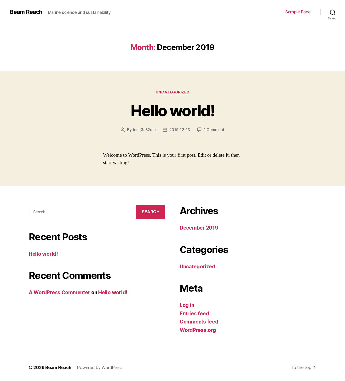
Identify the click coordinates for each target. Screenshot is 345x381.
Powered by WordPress (100, 367)
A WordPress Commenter (59, 292)
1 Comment (214, 129)
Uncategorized (172, 92)
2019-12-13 (179, 129)
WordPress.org (198, 330)
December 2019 (199, 228)
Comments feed (199, 322)
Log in (187, 305)
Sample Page (298, 11)
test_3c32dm (144, 129)
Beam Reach (26, 12)
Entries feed (194, 314)
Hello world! (172, 110)
